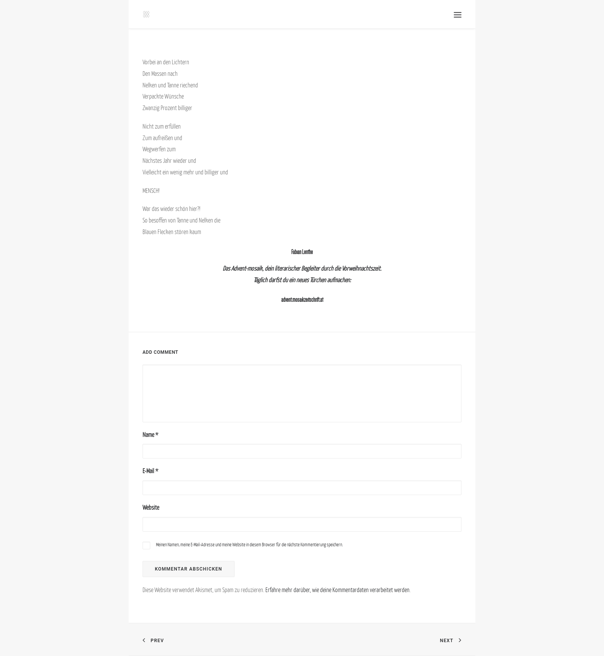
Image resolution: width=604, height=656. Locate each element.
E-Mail (150, 471)
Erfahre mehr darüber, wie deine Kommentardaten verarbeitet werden (337, 590)
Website (151, 507)
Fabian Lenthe (302, 252)
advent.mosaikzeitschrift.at (302, 299)
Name (150, 434)
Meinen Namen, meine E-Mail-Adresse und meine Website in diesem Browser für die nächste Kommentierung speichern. (249, 544)
